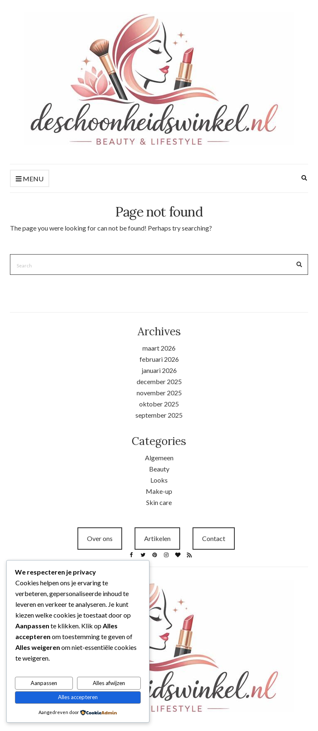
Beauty (159, 469)
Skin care (159, 502)
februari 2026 (159, 359)
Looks (159, 480)
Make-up (159, 491)
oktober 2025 (159, 404)
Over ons (100, 538)
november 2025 (159, 393)
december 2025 (159, 381)
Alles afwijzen (109, 683)
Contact (213, 538)
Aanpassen (44, 683)
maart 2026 (159, 348)
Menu (29, 179)
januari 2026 (159, 370)
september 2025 (159, 415)
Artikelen (157, 538)
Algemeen (159, 458)
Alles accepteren (78, 697)
